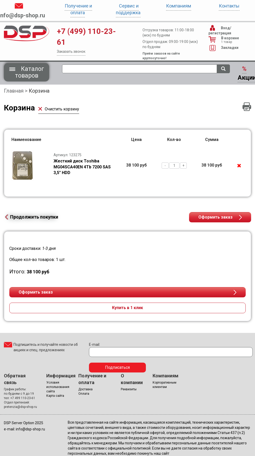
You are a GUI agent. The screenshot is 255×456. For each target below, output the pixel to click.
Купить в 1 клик (127, 307)
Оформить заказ (215, 217)
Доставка (85, 389)
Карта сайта (55, 396)
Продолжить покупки (31, 217)
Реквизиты (129, 389)
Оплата (83, 393)
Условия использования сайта (57, 387)
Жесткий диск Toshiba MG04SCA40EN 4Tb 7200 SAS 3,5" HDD (82, 167)
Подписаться (117, 367)
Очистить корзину (58, 109)
